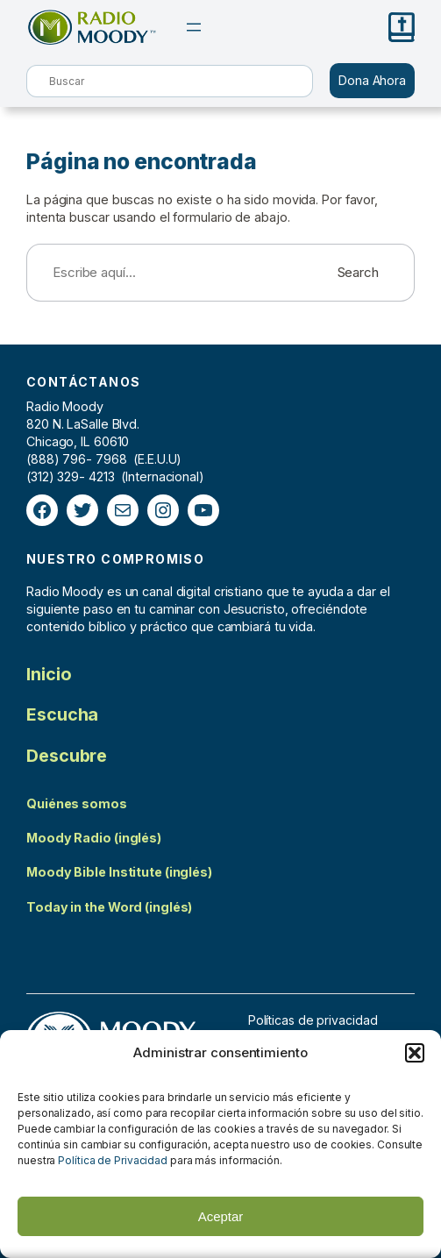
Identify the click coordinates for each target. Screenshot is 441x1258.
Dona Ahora (372, 80)
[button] (414, 1053)
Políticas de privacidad (313, 1020)
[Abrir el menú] (193, 27)
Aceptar (221, 1216)
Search (358, 272)
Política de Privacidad (112, 1160)
